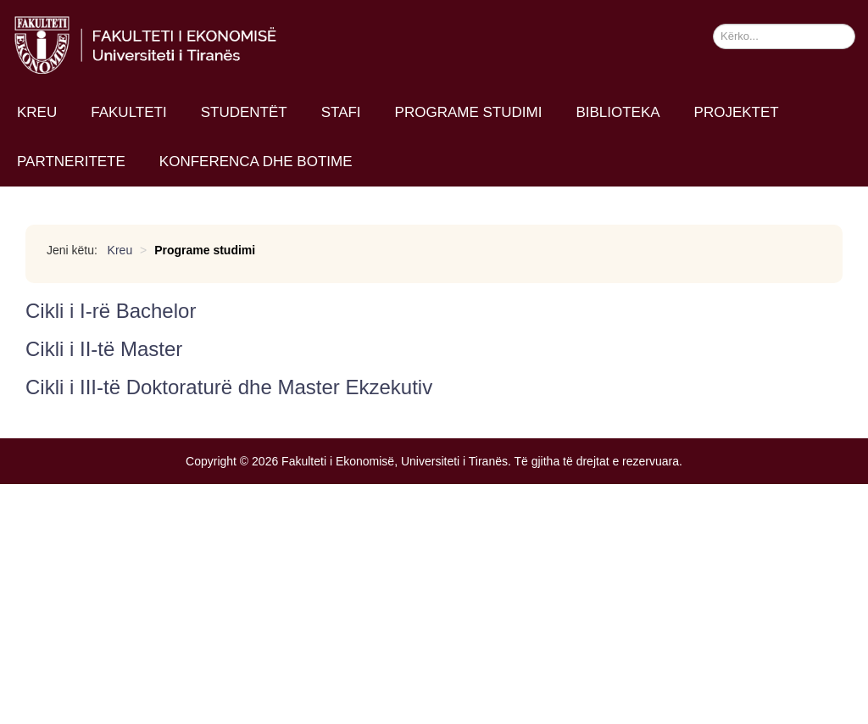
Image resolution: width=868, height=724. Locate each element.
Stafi (341, 112)
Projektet (736, 112)
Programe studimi (468, 112)
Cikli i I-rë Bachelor (110, 310)
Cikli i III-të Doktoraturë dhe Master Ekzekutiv (228, 387)
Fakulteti (128, 112)
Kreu (37, 112)
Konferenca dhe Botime (256, 161)
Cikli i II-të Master (103, 348)
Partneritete (71, 161)
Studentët (244, 112)
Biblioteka (617, 112)
